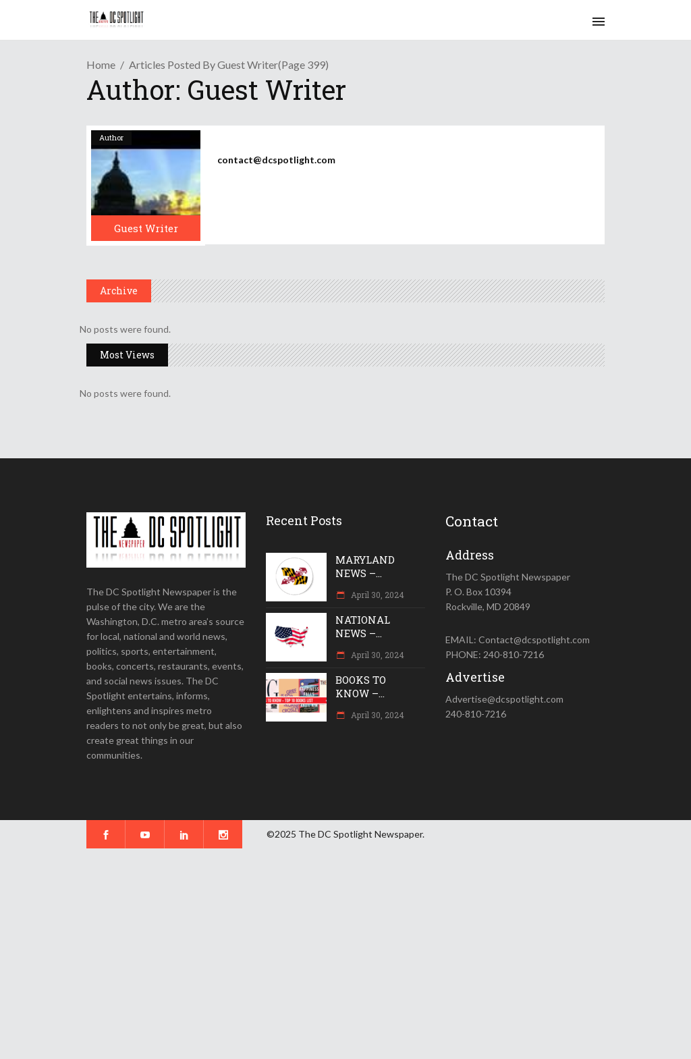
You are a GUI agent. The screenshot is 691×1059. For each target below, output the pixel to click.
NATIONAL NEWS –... (362, 626)
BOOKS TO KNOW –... (360, 686)
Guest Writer (146, 228)
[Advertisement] (345, 953)
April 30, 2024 (376, 594)
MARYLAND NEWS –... (365, 566)
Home (100, 64)
